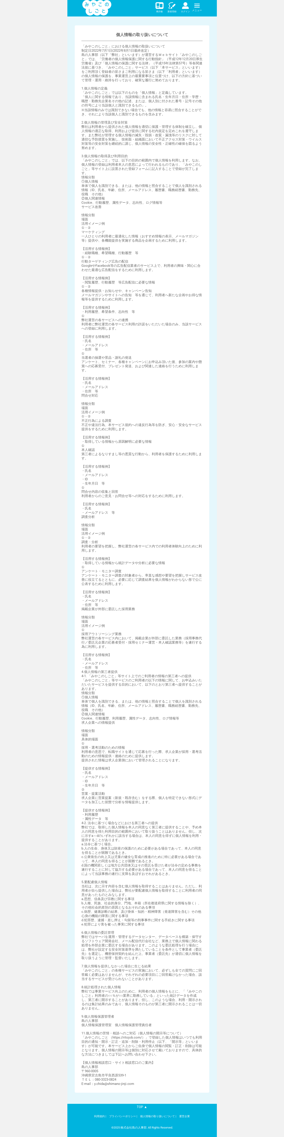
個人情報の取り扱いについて (157, 1116)
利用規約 (99, 1116)
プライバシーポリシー (122, 1116)
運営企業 (184, 1116)
